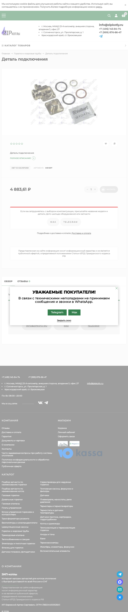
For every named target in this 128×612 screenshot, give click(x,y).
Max (74, 312)
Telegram (57, 312)
